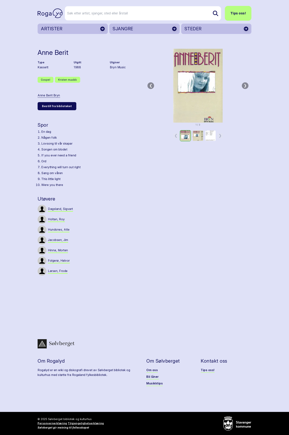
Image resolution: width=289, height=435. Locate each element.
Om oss (152, 370)
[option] (185, 135)
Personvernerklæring (52, 423)
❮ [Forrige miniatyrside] (175, 135)
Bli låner (152, 377)
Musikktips (154, 383)
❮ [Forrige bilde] (150, 85)
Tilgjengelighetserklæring (86, 423)
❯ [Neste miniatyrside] (220, 135)
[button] (198, 86)
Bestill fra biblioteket (57, 106)
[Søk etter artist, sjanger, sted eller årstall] (146, 13)
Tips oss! (238, 13)
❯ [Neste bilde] (245, 85)
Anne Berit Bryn (49, 95)
